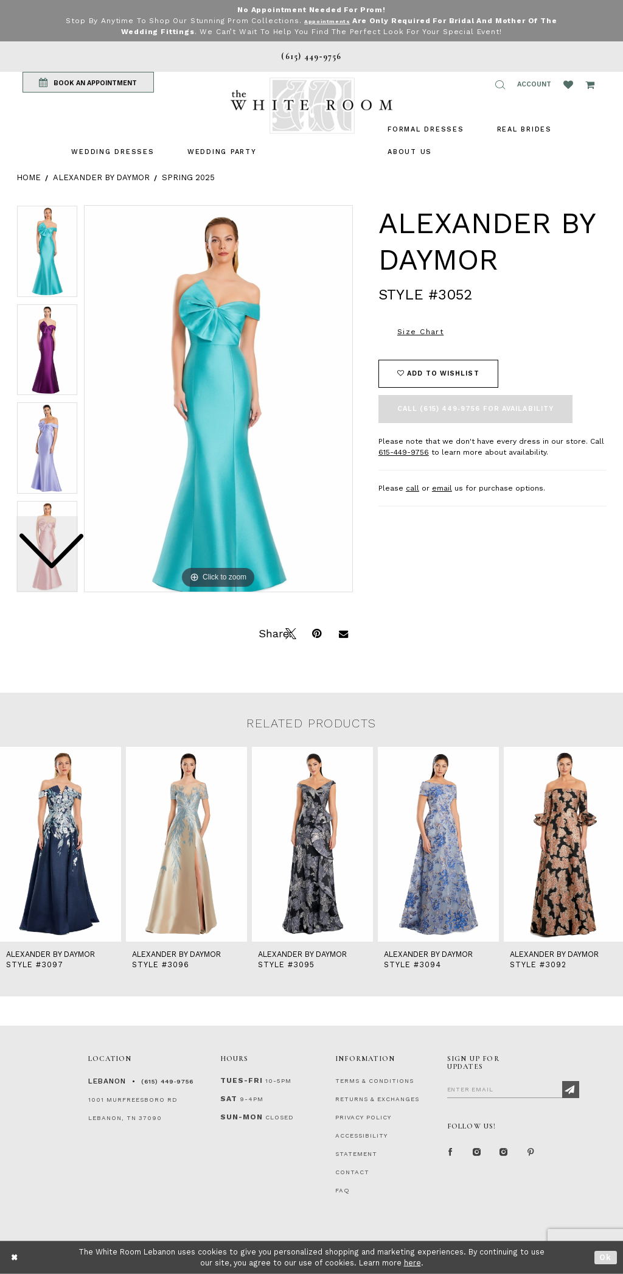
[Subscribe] (570, 1089)
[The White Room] (311, 105)
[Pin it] (316, 632)
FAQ (342, 1190)
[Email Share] (343, 632)
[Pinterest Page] (531, 1154)
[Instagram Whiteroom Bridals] (504, 1154)
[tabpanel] (218, 399)
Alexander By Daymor (101, 177)
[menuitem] (112, 152)
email (442, 488)
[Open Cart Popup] (589, 84)
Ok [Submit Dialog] (605, 1257)
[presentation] (60, 844)
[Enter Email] (513, 1089)
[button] (500, 84)
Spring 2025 (188, 177)
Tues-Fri (241, 1080)
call (412, 488)
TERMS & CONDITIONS (374, 1080)
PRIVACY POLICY (363, 1117)
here (412, 1262)
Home (28, 177)
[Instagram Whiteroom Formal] (477, 1154)
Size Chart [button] (420, 331)
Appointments (327, 20)
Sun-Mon (241, 1117)
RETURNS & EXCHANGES (377, 1099)
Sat (228, 1098)
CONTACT (352, 1172)
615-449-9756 (403, 452)
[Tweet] (289, 632)
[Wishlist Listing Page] (568, 84)
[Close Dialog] (15, 1257)
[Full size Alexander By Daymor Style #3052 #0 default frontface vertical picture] (218, 399)
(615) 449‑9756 (167, 1081)
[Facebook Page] (451, 1154)
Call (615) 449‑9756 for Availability (475, 409)
